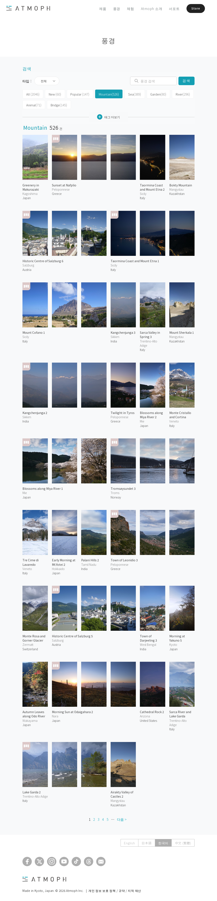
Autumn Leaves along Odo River (33, 713)
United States (148, 719)
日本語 (146, 842)
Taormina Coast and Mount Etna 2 (152, 186)
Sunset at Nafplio (64, 184)
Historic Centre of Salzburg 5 (72, 635)
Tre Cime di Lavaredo (30, 561)
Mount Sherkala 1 (181, 331)
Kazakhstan (177, 192)
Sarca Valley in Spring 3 (150, 333)
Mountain (105, 94)
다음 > (122, 818)
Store (193, 8)
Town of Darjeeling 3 (148, 637)
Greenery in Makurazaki (30, 186)
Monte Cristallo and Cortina (180, 413)
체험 (126, 8)
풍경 (112, 8)
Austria (26, 268)
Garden (152, 94)
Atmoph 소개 (147, 8)
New (53, 94)
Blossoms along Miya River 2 (151, 413)
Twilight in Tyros (123, 411)
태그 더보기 (108, 115)
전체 (44, 81)
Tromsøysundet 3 (123, 487)
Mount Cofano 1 (33, 331)
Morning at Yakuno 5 (177, 637)
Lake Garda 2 (31, 791)
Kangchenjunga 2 (34, 411)
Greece (57, 192)
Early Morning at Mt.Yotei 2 (63, 561)
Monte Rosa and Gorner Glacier (33, 637)
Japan (26, 197)
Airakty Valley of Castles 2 (122, 793)
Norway (116, 496)
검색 (186, 81)
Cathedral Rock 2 (152, 711)
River (175, 94)
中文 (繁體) (183, 842)
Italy (113, 268)
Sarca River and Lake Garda (180, 713)
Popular (77, 94)
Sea (129, 94)
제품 (98, 8)
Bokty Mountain (180, 184)
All (32, 94)
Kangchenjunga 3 (123, 331)
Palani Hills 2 (90, 559)
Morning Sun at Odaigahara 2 (72, 711)
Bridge (57, 104)
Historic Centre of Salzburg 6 (42, 260)
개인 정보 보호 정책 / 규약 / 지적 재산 (114, 889)
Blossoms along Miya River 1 (42, 487)
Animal (33, 104)
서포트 (170, 8)
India (114, 340)
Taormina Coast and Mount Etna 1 (135, 260)
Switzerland (30, 648)
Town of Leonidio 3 (124, 559)
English (128, 842)
